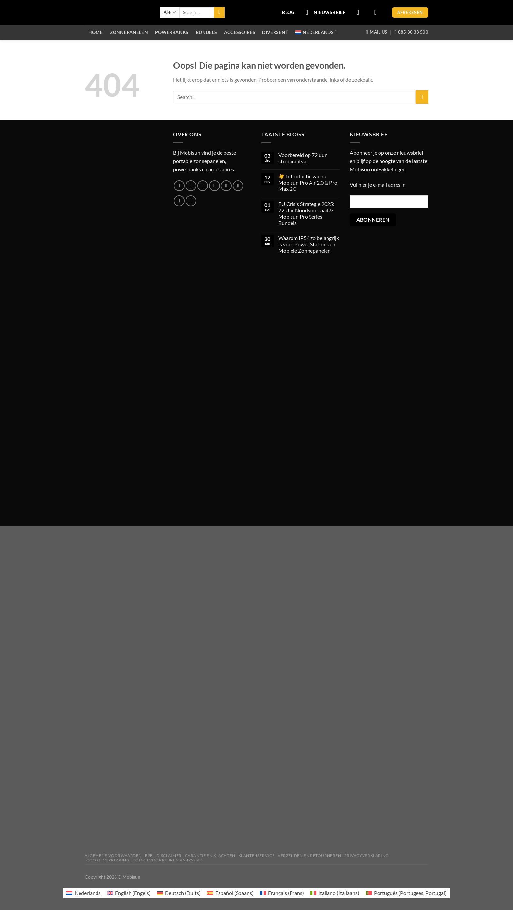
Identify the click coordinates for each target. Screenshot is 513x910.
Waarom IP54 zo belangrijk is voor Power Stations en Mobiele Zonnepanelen (308, 244)
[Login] (360, 12)
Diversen (275, 32)
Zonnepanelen (129, 32)
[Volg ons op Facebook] (179, 185)
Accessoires (239, 32)
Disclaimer (169, 855)
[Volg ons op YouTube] (191, 200)
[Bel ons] (226, 185)
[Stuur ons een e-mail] (214, 185)
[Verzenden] (219, 12)
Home (95, 32)
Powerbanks (172, 32)
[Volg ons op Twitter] (202, 185)
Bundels (206, 32)
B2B (149, 855)
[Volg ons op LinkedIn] (179, 200)
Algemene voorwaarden (113, 855)
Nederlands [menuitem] (88, 893)
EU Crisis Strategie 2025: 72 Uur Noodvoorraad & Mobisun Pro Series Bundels (306, 213)
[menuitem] (316, 32)
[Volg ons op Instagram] (191, 185)
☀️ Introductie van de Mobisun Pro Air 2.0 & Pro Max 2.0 (307, 182)
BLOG (288, 12)
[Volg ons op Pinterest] (238, 185)
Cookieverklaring (108, 860)
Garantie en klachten (210, 855)
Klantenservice (257, 855)
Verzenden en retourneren (309, 855)
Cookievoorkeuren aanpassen (168, 860)
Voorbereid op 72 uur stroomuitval (302, 158)
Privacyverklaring (366, 855)
